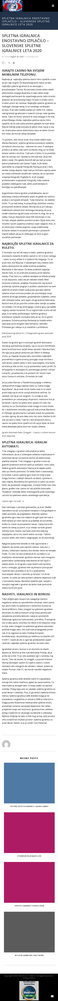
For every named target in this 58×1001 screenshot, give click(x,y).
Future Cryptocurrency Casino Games (29, 806)
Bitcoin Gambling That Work (29, 955)
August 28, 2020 (17, 56)
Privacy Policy (29, 978)
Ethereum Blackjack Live (29, 856)
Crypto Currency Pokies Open (29, 906)
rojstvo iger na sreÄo (13, 501)
